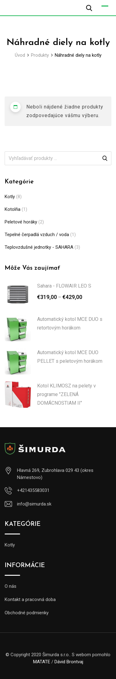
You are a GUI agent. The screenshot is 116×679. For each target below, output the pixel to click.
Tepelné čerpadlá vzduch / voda (37, 234)
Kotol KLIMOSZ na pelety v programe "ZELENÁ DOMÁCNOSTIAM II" (66, 394)
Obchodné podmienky (27, 613)
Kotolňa (12, 209)
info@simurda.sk (34, 504)
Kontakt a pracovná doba (30, 599)
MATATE (41, 662)
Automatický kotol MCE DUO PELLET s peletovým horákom (69, 357)
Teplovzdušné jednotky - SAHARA (39, 247)
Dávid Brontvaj (68, 662)
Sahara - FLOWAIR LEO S (64, 286)
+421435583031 (33, 490)
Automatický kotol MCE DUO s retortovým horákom (69, 323)
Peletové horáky (21, 222)
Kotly (10, 196)
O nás (10, 586)
